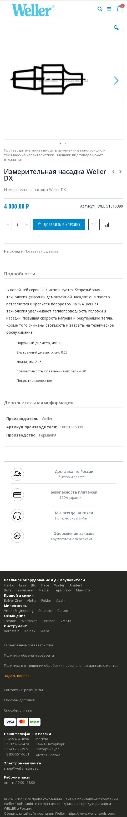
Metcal (44, 590)
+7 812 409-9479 (16, 744)
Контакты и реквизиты (23, 689)
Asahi (60, 600)
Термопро (62, 590)
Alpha (31, 600)
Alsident (75, 585)
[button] (116, 31)
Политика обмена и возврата (29, 655)
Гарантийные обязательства (28, 645)
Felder (46, 600)
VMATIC (66, 620)
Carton (62, 610)
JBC (33, 585)
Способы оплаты (18, 710)
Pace (45, 585)
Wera (44, 631)
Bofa (8, 590)
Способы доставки (19, 700)
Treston (10, 620)
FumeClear (25, 590)
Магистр (83, 590)
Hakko (9, 585)
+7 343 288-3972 (16, 749)
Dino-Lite (45, 610)
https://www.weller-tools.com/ (91, 813)
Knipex (29, 631)
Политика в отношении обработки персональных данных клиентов (61, 665)
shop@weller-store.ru (21, 768)
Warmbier (29, 620)
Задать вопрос (16, 675)
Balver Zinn (13, 600)
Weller (59, 585)
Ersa (22, 585)
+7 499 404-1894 (16, 738)
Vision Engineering (18, 610)
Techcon (48, 620)
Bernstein (11, 631)
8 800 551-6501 (17, 754)
